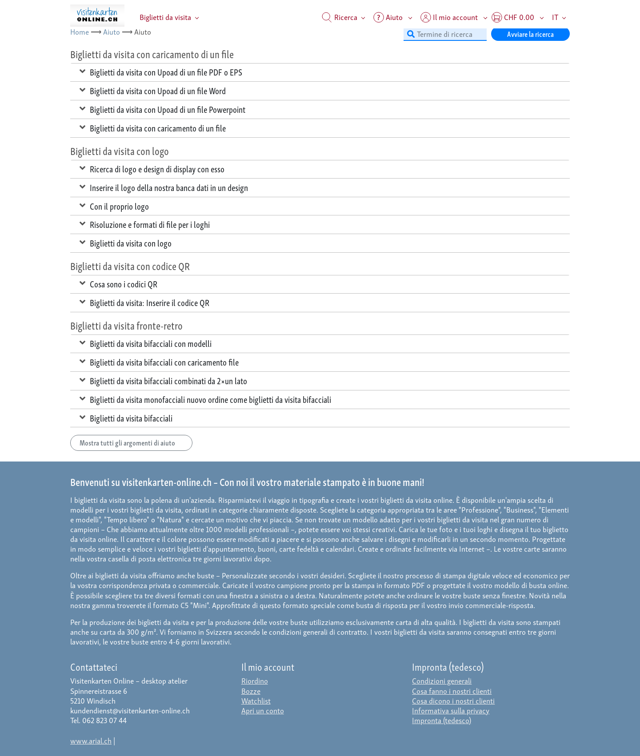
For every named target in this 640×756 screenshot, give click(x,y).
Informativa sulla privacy (450, 710)
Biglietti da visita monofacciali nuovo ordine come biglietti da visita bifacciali (205, 399)
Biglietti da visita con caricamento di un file (153, 127)
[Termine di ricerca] (445, 34)
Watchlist (256, 700)
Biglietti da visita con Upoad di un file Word (153, 90)
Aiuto (111, 31)
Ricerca (339, 17)
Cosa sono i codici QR (118, 283)
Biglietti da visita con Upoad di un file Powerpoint (162, 109)
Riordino (254, 680)
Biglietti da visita (165, 17)
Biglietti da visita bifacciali (126, 417)
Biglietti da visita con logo (126, 242)
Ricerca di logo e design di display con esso (152, 168)
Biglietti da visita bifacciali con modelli (146, 343)
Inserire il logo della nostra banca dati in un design (164, 187)
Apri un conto (262, 710)
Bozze (250, 690)
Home (79, 31)
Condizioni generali (442, 680)
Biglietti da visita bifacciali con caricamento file (159, 361)
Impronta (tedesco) (441, 720)
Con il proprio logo (114, 206)
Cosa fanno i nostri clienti (452, 690)
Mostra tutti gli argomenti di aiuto (131, 442)
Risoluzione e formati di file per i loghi (145, 224)
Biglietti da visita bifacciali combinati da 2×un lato (163, 380)
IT (555, 17)
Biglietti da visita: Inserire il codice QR (144, 302)
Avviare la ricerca (530, 34)
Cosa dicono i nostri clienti (453, 700)
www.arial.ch (91, 740)
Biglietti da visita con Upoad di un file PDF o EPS (161, 71)
